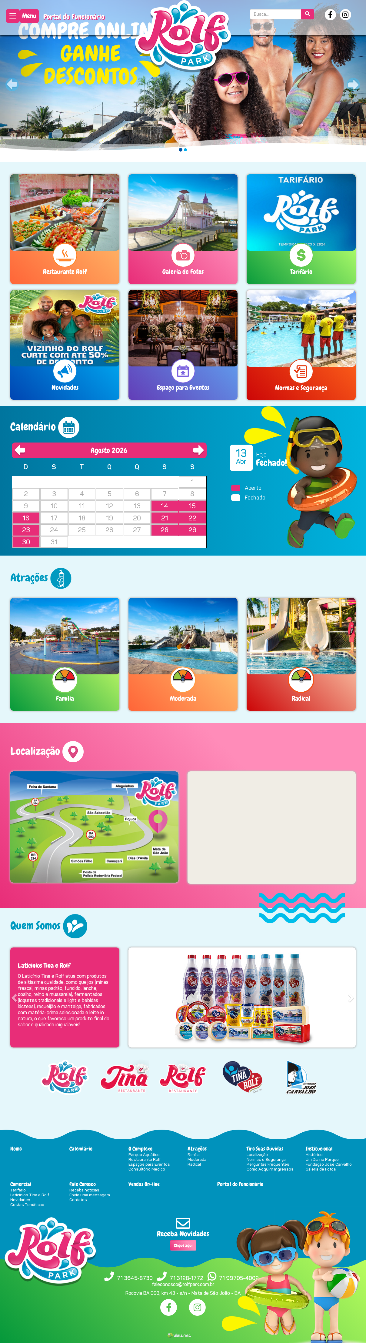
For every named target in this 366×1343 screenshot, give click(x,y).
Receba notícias (84, 1190)
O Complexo (140, 1148)
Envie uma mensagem (89, 1194)
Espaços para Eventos (149, 1164)
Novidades (20, 1199)
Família (194, 1154)
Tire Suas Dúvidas (265, 1148)
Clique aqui (183, 1245)
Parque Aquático (144, 1154)
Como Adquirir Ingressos (270, 1169)
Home (16, 1148)
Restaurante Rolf (144, 1159)
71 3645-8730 (135, 1278)
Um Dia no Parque (322, 1159)
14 (164, 506)
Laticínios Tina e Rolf (29, 1194)
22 (192, 518)
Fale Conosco (82, 1184)
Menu (29, 16)
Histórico (314, 1154)
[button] (27, 81)
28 (164, 530)
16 (25, 518)
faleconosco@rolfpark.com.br (183, 1284)
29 (192, 530)
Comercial (21, 1184)
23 (26, 530)
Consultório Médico (146, 1169)
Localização (257, 1154)
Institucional (319, 1148)
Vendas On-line (144, 1184)
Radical (194, 1164)
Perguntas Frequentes (268, 1164)
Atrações (197, 1148)
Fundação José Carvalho (329, 1164)
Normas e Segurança (266, 1159)
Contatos (78, 1199)
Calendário (80, 1148)
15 (192, 506)
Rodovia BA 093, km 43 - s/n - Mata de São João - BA (183, 1293)
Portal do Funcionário (74, 16)
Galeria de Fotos (321, 1169)
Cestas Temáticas (27, 1204)
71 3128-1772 (186, 1278)
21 (164, 518)
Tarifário (18, 1190)
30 (26, 542)
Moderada (197, 1159)
